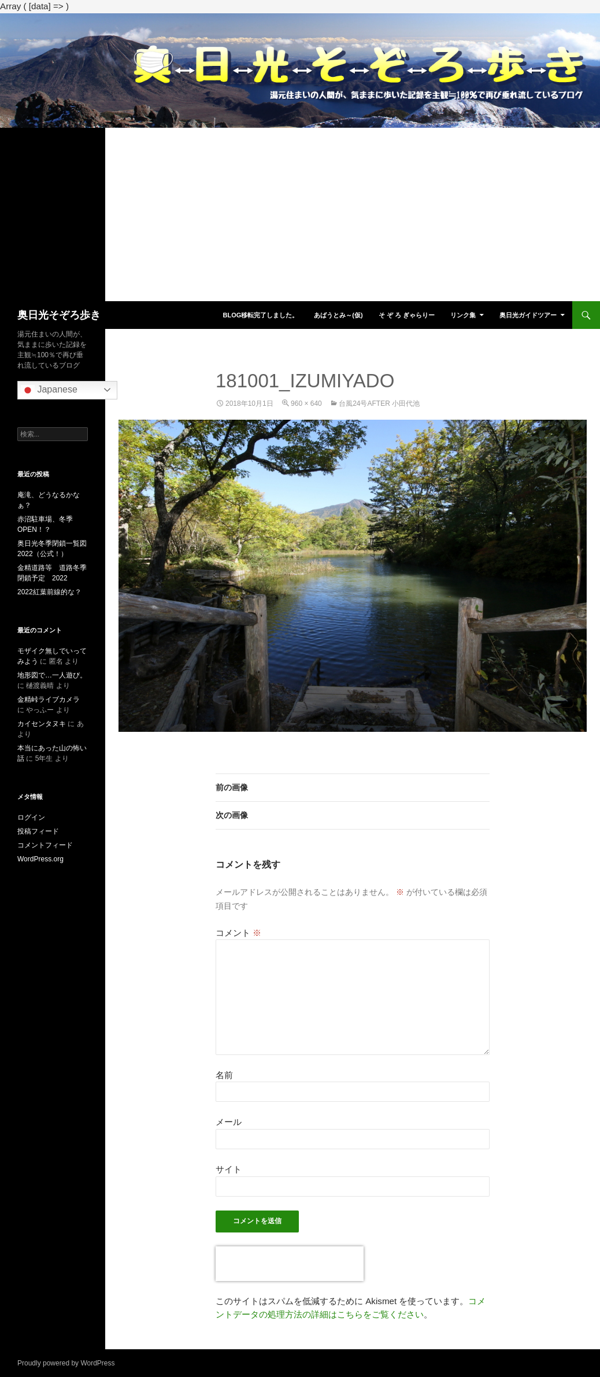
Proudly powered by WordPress (66, 1363)
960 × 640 (306, 403)
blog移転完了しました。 (260, 315)
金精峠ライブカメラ (48, 699)
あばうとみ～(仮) (338, 315)
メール (229, 1122)
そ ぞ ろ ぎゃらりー (407, 315)
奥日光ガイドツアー (528, 315)
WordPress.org (40, 859)
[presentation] (290, 1263)
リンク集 (463, 315)
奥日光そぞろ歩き (59, 315)
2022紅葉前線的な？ (49, 592)
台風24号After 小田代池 (379, 403)
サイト (229, 1169)
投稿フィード (38, 831)
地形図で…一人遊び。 (52, 675)
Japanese (49, 390)
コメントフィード (45, 845)
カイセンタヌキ (41, 724)
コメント (238, 933)
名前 (224, 1075)
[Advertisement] (300, 214)
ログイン (31, 817)
